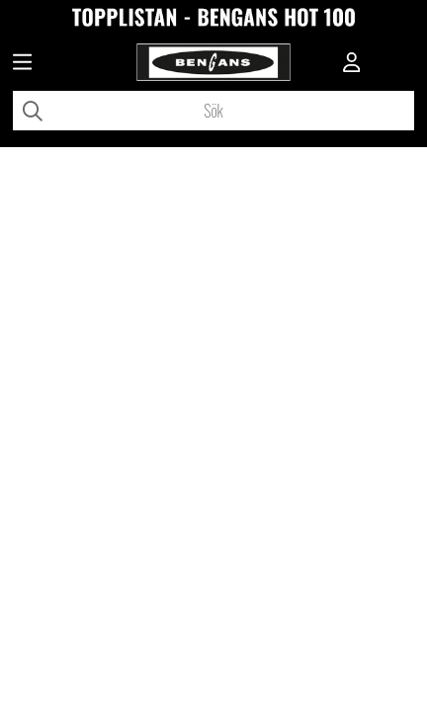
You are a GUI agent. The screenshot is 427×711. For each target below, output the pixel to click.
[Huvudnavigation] (22, 64)
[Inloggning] (352, 64)
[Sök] (213, 110)
